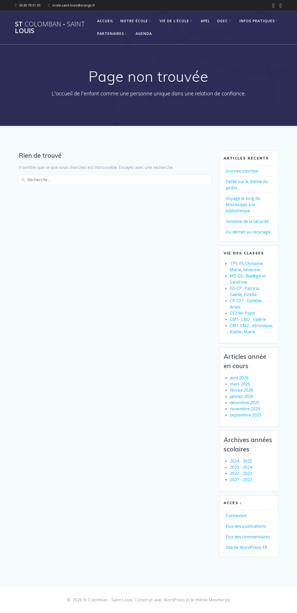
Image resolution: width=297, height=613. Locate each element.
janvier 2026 (241, 396)
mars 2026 (240, 384)
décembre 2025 (244, 402)
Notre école (134, 20)
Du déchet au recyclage (248, 232)
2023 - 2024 (241, 467)
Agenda (144, 33)
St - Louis (50, 27)
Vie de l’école (174, 20)
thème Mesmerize (212, 600)
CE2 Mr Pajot (242, 313)
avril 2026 (239, 378)
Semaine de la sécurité (247, 221)
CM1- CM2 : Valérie (248, 319)
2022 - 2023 (241, 473)
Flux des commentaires (248, 537)
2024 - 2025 (241, 461)
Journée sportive (242, 171)
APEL (205, 20)
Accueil (105, 20)
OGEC (222, 20)
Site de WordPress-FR (246, 547)
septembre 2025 (245, 415)
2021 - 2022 (241, 479)
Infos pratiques (257, 20)
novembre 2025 (245, 409)
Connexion (236, 515)
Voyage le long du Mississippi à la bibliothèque (243, 204)
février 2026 (241, 390)
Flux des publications (246, 526)
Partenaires (110, 33)
